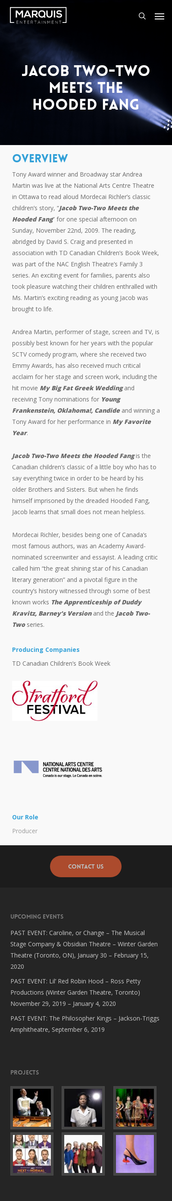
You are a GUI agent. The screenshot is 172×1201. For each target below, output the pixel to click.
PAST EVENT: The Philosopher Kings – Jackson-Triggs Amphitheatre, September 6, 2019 (84, 1023)
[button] (159, 16)
